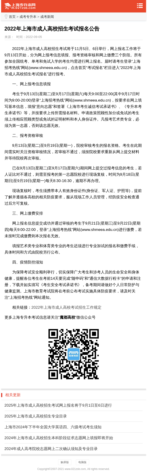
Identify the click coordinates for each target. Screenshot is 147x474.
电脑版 (82, 462)
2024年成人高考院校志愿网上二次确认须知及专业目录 (51, 449)
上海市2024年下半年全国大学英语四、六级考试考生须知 (53, 427)
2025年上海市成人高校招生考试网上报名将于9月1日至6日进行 (58, 405)
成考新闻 (47, 17)
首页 (12, 17)
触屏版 (65, 462)
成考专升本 (27, 17)
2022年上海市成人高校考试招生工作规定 (66, 307)
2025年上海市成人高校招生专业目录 (36, 416)
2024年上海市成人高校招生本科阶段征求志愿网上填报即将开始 (59, 438)
